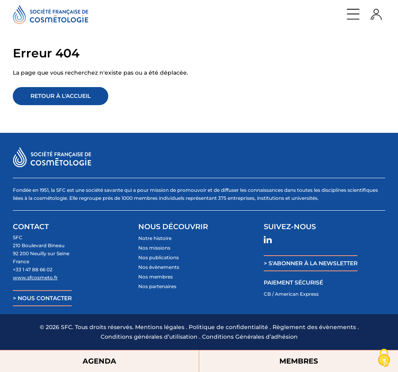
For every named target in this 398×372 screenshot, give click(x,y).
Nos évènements (158, 267)
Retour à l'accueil (60, 96)
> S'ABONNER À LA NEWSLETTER (311, 263)
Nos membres (155, 277)
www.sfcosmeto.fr (35, 277)
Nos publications (158, 257)
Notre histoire (155, 238)
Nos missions (154, 248)
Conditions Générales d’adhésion (250, 336)
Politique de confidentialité (228, 327)
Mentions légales (159, 327)
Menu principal (353, 14)
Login (376, 14)
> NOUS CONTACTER (42, 298)
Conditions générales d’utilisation (149, 336)
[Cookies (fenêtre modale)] (384, 358)
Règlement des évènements (314, 327)
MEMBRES (298, 361)
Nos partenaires (157, 286)
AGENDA (99, 361)
